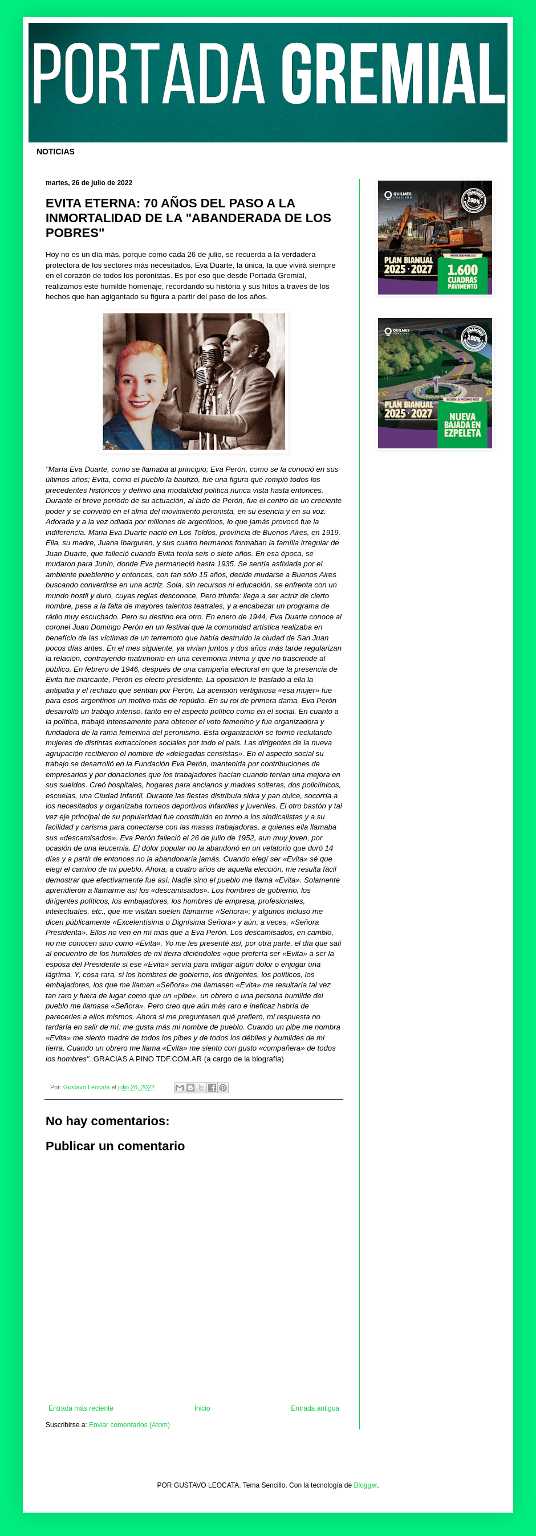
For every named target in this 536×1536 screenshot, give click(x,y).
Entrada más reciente (80, 1408)
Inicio (202, 1408)
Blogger (365, 1485)
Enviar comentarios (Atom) (129, 1425)
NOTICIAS (55, 151)
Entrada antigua (315, 1408)
